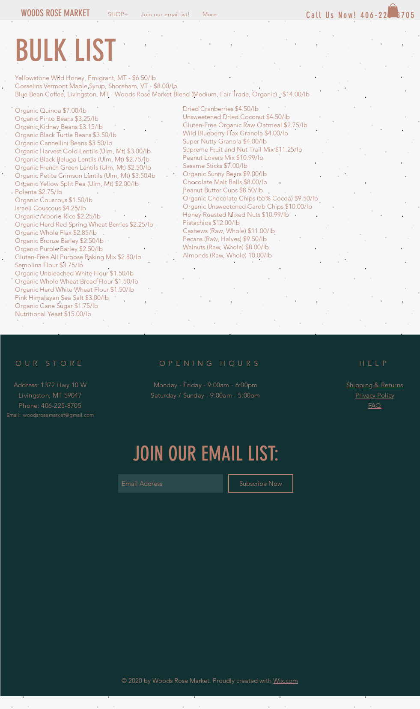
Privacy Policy (374, 395)
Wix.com (285, 680)
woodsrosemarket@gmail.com (58, 415)
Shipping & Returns (374, 385)
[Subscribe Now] (260, 483)
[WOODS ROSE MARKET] (75, 13)
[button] (393, 10)
